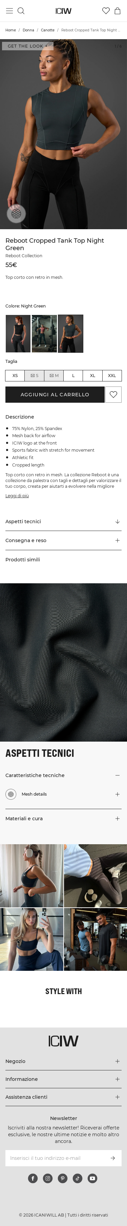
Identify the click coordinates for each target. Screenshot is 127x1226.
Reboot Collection (23, 255)
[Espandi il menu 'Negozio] (63, 1061)
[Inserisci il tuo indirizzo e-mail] (54, 1158)
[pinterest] (62, 1178)
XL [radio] (92, 375)
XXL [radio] (112, 375)
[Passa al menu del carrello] (117, 11)
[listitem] (18, 333)
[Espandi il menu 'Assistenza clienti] (63, 1097)
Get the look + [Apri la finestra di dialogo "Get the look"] (28, 46)
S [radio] (34, 375)
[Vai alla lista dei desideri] (106, 11)
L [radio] (73, 375)
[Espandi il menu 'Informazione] (63, 1079)
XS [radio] (15, 375)
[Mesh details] (14, 216)
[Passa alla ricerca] (21, 11)
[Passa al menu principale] (9, 11)
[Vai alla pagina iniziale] (63, 11)
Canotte (48, 30)
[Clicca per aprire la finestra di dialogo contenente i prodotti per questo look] (31, 875)
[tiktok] (77, 1178)
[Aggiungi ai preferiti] (113, 395)
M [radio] (54, 375)
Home (10, 30)
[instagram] (48, 1178)
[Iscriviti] (113, 1158)
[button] (63, 540)
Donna (28, 30)
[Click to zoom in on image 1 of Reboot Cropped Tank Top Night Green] (63, 134)
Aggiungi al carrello (55, 395)
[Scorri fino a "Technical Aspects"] (63, 521)
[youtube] (92, 1178)
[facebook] (33, 1178)
